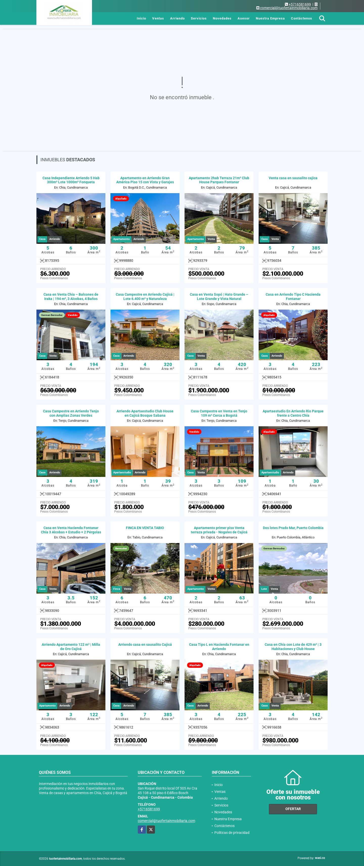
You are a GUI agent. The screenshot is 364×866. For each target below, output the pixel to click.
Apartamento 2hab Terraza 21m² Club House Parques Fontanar (219, 180)
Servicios (199, 18)
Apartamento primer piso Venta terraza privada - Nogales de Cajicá (219, 530)
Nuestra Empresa (270, 18)
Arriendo (177, 18)
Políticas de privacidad (231, 833)
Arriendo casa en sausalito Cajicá (145, 644)
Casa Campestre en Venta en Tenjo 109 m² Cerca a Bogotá (219, 413)
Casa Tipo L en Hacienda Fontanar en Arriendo (219, 646)
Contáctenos (301, 18)
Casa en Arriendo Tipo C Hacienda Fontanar (293, 296)
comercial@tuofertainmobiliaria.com (166, 821)
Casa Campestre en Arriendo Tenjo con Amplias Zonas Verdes (71, 413)
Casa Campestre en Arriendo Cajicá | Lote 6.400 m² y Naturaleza (145, 296)
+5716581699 (300, 4)
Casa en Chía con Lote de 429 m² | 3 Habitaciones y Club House (293, 646)
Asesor (244, 18)
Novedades (222, 18)
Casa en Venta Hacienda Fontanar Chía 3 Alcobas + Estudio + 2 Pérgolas (71, 530)
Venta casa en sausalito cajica (293, 178)
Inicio (141, 18)
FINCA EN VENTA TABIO (145, 528)
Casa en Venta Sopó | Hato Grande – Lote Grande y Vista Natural (219, 296)
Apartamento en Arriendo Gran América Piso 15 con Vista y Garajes (145, 180)
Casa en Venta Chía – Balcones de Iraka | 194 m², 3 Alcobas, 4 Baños (70, 296)
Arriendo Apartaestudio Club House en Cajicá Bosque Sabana (145, 413)
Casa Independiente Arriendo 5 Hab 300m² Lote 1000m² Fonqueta (71, 180)
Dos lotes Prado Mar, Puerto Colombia (293, 528)
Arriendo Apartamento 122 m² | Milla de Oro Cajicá (71, 646)
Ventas (158, 18)
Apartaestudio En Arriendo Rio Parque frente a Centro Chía (293, 413)
